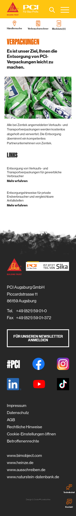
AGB (11, 419)
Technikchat (69, 489)
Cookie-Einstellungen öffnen (31, 434)
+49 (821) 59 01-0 (31, 310)
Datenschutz (18, 412)
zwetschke (45, 499)
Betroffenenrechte (23, 441)
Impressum (16, 405)
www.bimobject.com (24, 455)
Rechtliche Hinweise (24, 427)
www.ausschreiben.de (26, 469)
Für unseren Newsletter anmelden (38, 338)
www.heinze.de (20, 462)
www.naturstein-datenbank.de (33, 477)
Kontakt (69, 503)
